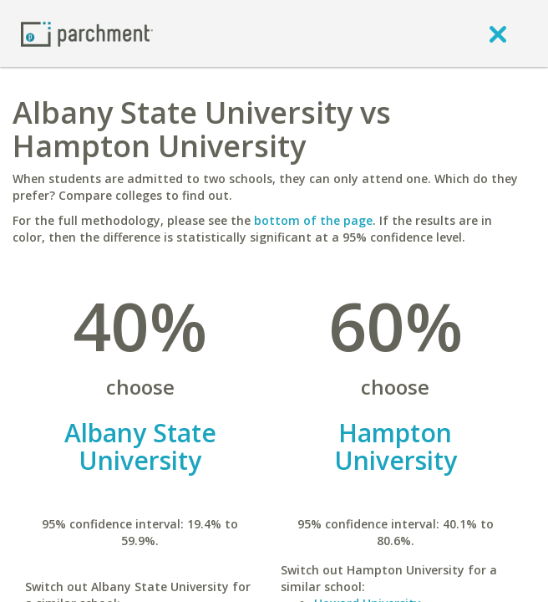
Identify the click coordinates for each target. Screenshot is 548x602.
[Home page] (87, 33)
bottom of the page (313, 220)
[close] (498, 33)
